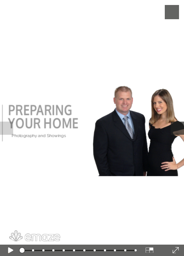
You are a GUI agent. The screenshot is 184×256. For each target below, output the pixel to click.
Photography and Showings (39, 135)
